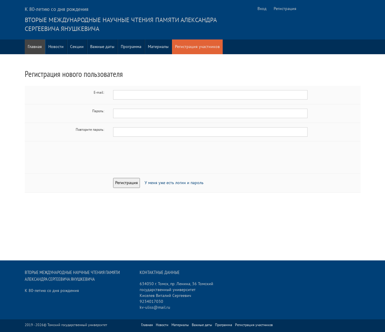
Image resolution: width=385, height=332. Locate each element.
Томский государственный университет (77, 325)
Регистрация (285, 8)
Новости (56, 46)
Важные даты (102, 46)
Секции (77, 46)
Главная (35, 46)
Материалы (158, 46)
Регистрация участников (197, 46)
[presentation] (158, 157)
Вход (262, 8)
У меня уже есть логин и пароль (174, 183)
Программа (131, 46)
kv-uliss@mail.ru (155, 307)
